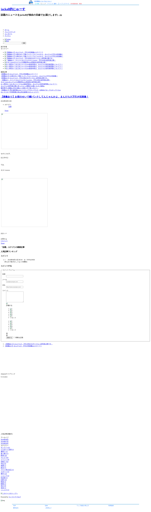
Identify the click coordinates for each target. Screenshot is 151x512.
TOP (14, 505)
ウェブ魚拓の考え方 (83, 505)
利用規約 (111, 505)
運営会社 (15, 508)
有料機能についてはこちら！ (43, 1)
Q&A (46, 505)
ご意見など (48, 508)
